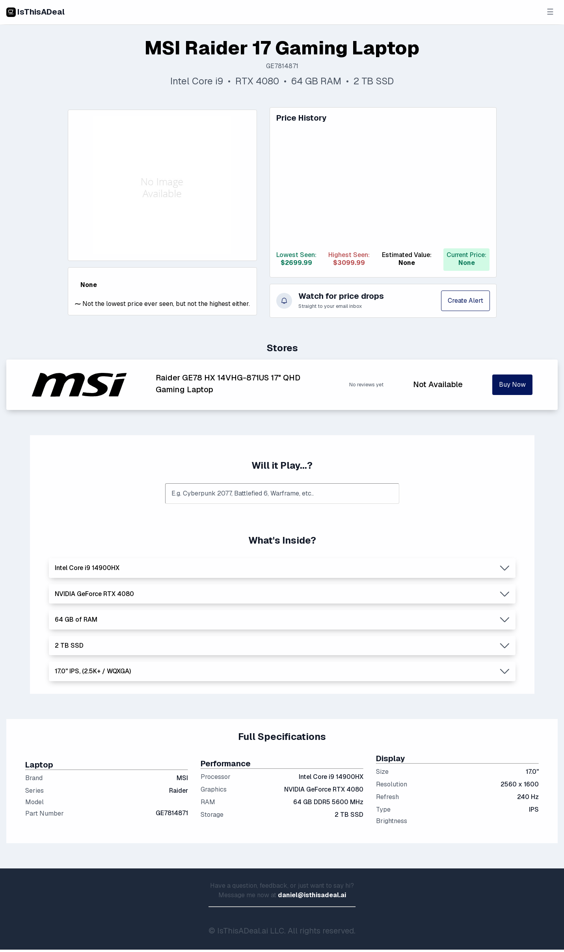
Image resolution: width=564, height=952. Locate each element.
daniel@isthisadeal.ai (312, 895)
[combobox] (282, 493)
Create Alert (465, 300)
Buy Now (512, 384)
